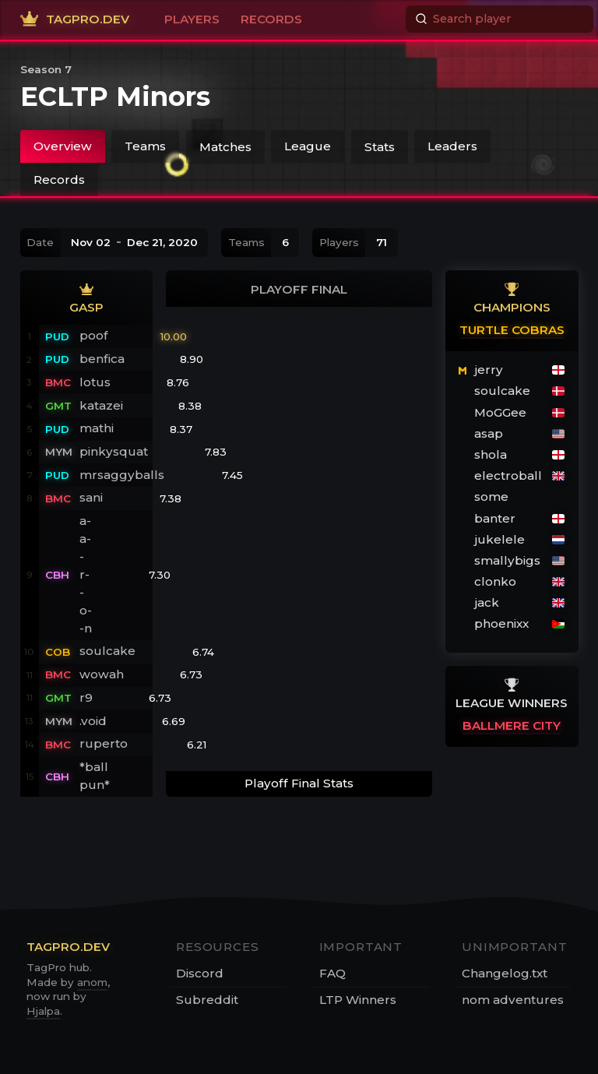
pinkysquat (113, 451)
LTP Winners (357, 999)
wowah (101, 674)
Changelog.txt (504, 973)
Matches (225, 146)
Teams (145, 146)
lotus (95, 382)
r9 (86, 697)
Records (59, 179)
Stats (379, 146)
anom (92, 982)
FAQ (332, 973)
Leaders (452, 146)
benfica (102, 358)
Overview (62, 146)
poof (93, 335)
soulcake (107, 650)
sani (91, 497)
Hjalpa (43, 1011)
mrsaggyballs (121, 474)
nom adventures (513, 999)
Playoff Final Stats (299, 783)
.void (93, 720)
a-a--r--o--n (85, 574)
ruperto (103, 743)
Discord (199, 973)
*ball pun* (94, 775)
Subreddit (207, 999)
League (307, 146)
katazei (101, 405)
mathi (96, 428)
